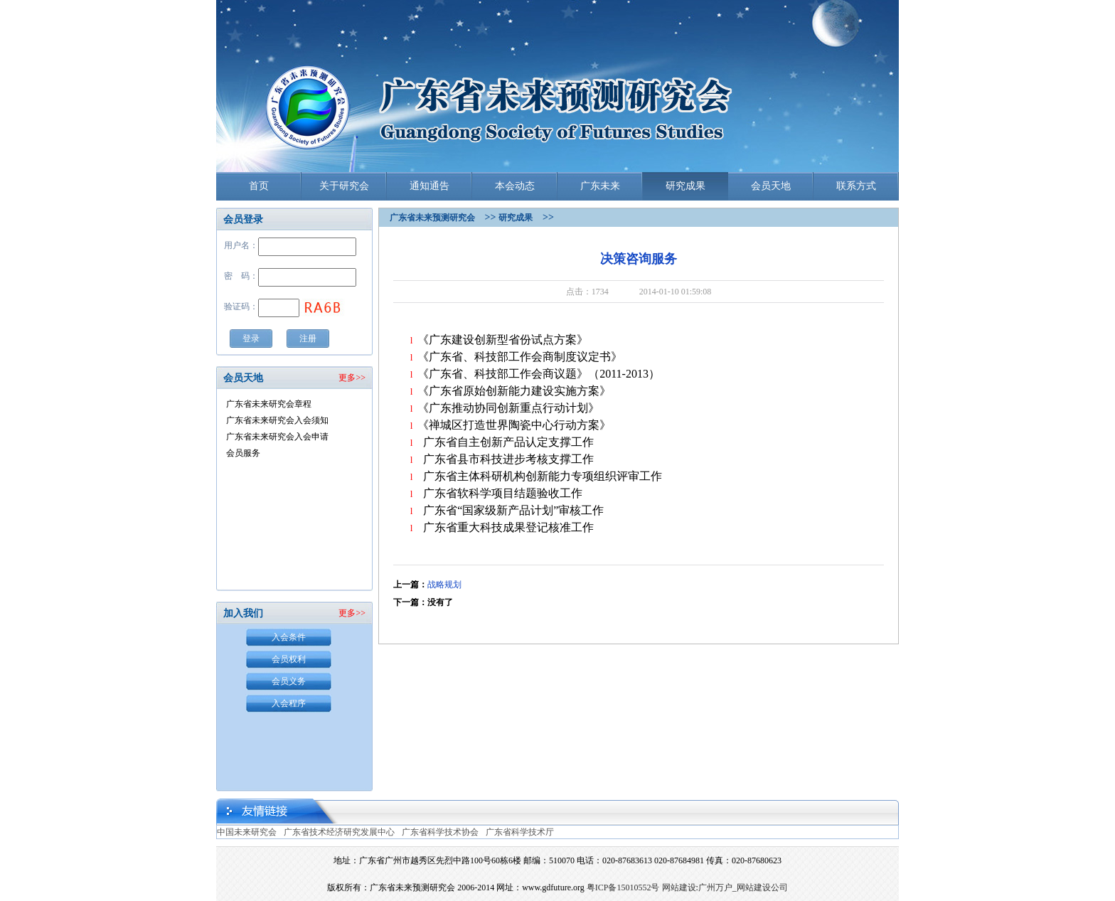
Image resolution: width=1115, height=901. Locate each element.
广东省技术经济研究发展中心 (339, 832)
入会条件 (289, 637)
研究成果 (685, 186)
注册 (307, 338)
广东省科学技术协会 (440, 832)
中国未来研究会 (247, 832)
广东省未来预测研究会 (432, 218)
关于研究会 (344, 186)
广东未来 (600, 186)
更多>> (352, 378)
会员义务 (289, 681)
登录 (251, 338)
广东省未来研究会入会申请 (277, 437)
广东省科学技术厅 (520, 832)
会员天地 (771, 186)
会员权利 (289, 659)
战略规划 (444, 585)
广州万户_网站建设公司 (743, 887)
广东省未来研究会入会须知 (277, 420)
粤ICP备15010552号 (623, 887)
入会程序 (289, 703)
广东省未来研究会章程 (268, 404)
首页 (259, 186)
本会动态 (515, 186)
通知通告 (429, 186)
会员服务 (243, 453)
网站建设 (679, 887)
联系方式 (856, 186)
